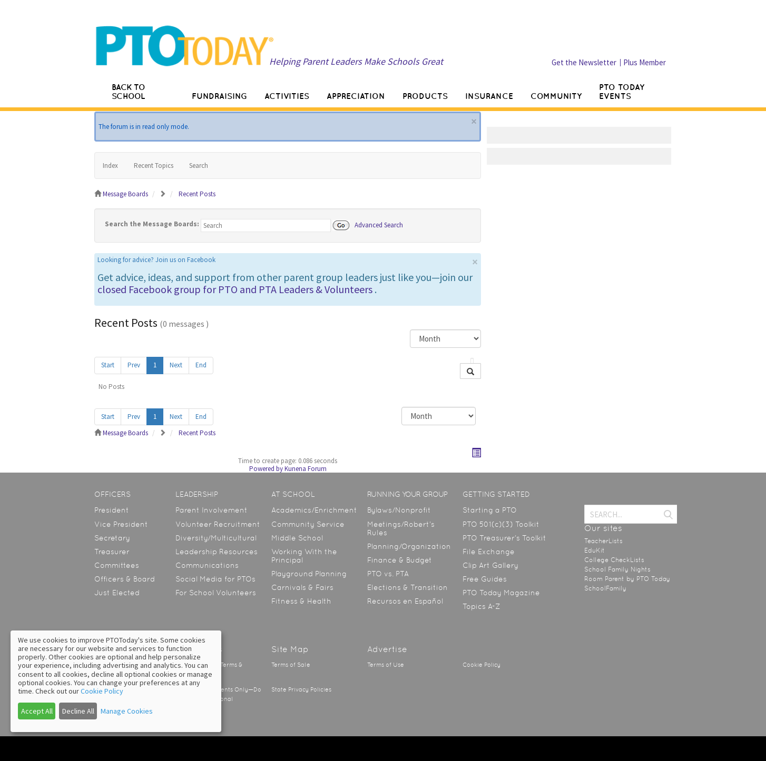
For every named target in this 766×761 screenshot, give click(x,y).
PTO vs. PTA (388, 573)
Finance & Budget (399, 560)
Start (107, 365)
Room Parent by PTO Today (627, 579)
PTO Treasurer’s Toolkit (504, 538)
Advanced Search (379, 224)
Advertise (387, 649)
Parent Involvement (211, 510)
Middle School (297, 538)
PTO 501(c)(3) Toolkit (501, 524)
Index (110, 165)
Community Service (308, 524)
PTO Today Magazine (501, 592)
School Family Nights (617, 569)
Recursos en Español (405, 601)
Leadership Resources (216, 551)
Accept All (37, 711)
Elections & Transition (407, 587)
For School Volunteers (215, 592)
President (111, 510)
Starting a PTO (490, 510)
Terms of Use (385, 665)
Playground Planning (309, 573)
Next (176, 365)
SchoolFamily (605, 588)
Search (198, 165)
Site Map (290, 649)
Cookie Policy (481, 665)
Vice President (121, 524)
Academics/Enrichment (314, 510)
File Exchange (489, 551)
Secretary (112, 538)
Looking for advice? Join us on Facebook (156, 259)
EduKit (594, 550)
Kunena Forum (305, 468)
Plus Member (644, 62)
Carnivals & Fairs (302, 587)
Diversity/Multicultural (216, 538)
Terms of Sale (290, 665)
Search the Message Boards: (152, 224)
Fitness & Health (301, 601)
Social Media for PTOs (215, 579)
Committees (116, 565)
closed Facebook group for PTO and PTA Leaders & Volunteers (234, 289)
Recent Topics (153, 165)
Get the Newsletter (584, 62)
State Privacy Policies (301, 689)
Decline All (78, 711)
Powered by (266, 468)
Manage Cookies (127, 711)
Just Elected (117, 592)
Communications (207, 565)
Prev (133, 365)
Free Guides (485, 579)
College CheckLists (614, 560)
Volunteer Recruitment (217, 524)
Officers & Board (124, 579)
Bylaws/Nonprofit (399, 510)
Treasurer (112, 551)
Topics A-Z (481, 606)
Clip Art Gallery (490, 565)
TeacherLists (603, 541)
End (201, 365)
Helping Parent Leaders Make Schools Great (356, 61)
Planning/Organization (409, 546)
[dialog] (116, 681)
